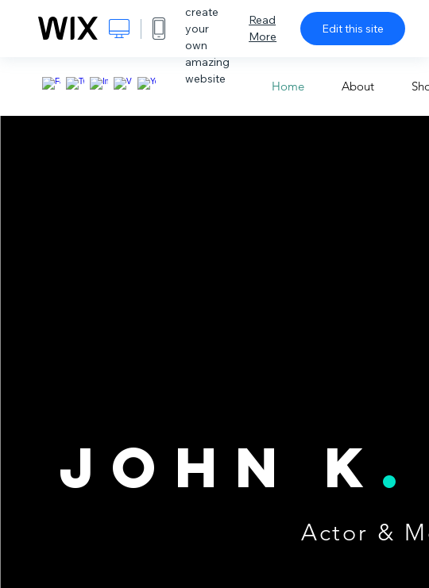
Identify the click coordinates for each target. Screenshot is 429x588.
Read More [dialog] (262, 28)
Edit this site (353, 28)
